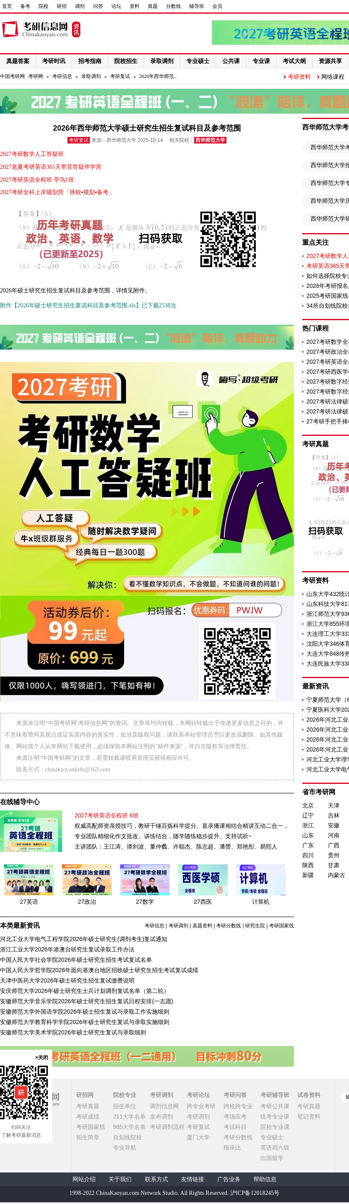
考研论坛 (198, 1095)
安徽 (333, 825)
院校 (43, 6)
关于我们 (120, 1179)
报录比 (232, 1147)
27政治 (87, 901)
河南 (333, 835)
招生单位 (124, 1106)
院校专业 (124, 1095)
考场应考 (235, 1116)
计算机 (261, 901)
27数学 (145, 901)
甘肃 (333, 865)
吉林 (333, 815)
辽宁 (308, 815)
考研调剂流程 (167, 1127)
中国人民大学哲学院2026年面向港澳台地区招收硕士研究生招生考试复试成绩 (99, 970)
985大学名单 (129, 1127)
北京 (308, 805)
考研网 (35, 76)
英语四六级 (274, 1147)
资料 (135, 6)
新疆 (308, 875)
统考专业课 (274, 1116)
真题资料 (202, 926)
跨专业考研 (201, 1106)
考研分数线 (228, 926)
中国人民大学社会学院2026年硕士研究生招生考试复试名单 (76, 959)
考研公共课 (274, 1106)
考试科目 (235, 1127)
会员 (217, 6)
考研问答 (235, 1095)
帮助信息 (265, 1179)
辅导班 (196, 6)
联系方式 (156, 1179)
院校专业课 (274, 1127)
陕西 (308, 865)
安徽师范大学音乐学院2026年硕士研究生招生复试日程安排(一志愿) (86, 1001)
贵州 (333, 855)
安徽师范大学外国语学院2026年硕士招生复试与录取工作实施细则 (84, 1011)
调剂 (80, 6)
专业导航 (124, 1147)
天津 (333, 805)
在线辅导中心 (20, 801)
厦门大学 (198, 1137)
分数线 (173, 6)
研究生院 (255, 926)
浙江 (308, 825)
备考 (25, 6)
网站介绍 (84, 1179)
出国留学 (272, 1158)
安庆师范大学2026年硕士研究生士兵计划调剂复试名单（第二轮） (84, 991)
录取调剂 (91, 76)
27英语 (29, 901)
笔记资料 (308, 1116)
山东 (308, 835)
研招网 (85, 1095)
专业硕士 (272, 1137)
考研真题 (87, 1106)
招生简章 (87, 1137)
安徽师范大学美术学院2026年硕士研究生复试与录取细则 (73, 1032)
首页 (7, 6)
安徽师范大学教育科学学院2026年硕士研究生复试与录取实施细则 (84, 1022)
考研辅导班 (274, 1095)
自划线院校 (127, 1137)
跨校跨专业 (238, 1106)
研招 (62, 6)
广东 (308, 845)
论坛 (116, 6)
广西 (333, 845)
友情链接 (192, 1179)
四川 (308, 855)
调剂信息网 (164, 1106)
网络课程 (332, 76)
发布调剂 (161, 1116)
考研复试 (120, 76)
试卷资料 (308, 1095)
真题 (153, 6)
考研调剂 (178, 926)
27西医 (203, 901)
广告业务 (229, 1179)
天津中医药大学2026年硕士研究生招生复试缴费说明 (67, 980)
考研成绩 (87, 1116)
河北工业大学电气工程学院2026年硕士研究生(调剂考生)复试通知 (83, 939)
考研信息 (62, 76)
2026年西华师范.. (157, 76)
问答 (98, 6)
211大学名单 (129, 1116)
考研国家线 (281, 926)
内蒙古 (336, 875)
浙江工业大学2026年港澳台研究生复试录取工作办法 (67, 949)
